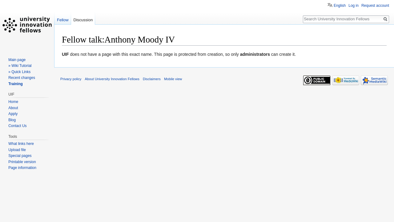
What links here (21, 144)
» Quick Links (19, 72)
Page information (22, 168)
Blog (12, 120)
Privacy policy (70, 79)
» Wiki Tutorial (19, 66)
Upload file (17, 150)
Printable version (22, 162)
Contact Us (17, 126)
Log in (353, 5)
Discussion (83, 20)
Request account (375, 5)
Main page (17, 60)
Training (15, 84)
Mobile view (173, 79)
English (340, 5)
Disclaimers (152, 79)
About (13, 108)
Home (13, 102)
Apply (13, 114)
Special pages (19, 156)
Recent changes (21, 78)
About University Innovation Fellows (112, 79)
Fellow (63, 20)
